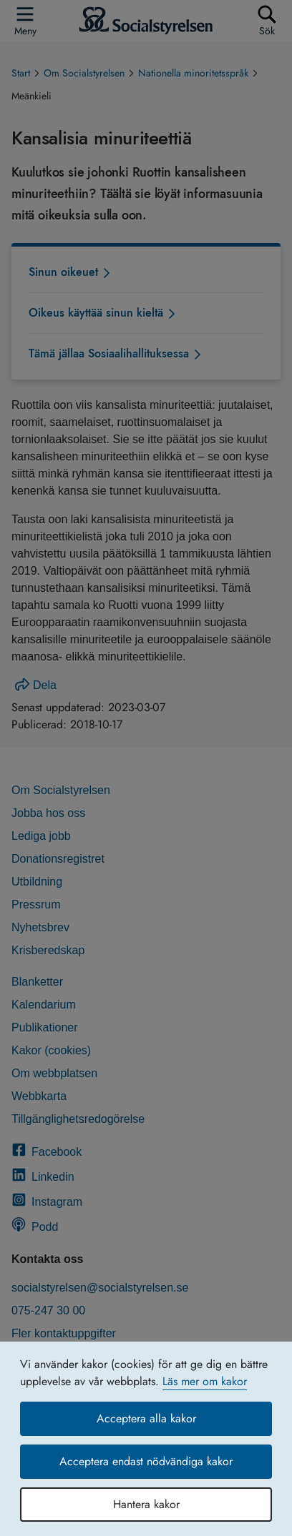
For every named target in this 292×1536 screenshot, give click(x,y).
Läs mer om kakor (204, 1381)
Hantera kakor (146, 1504)
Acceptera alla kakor (146, 1418)
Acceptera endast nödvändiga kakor (146, 1461)
